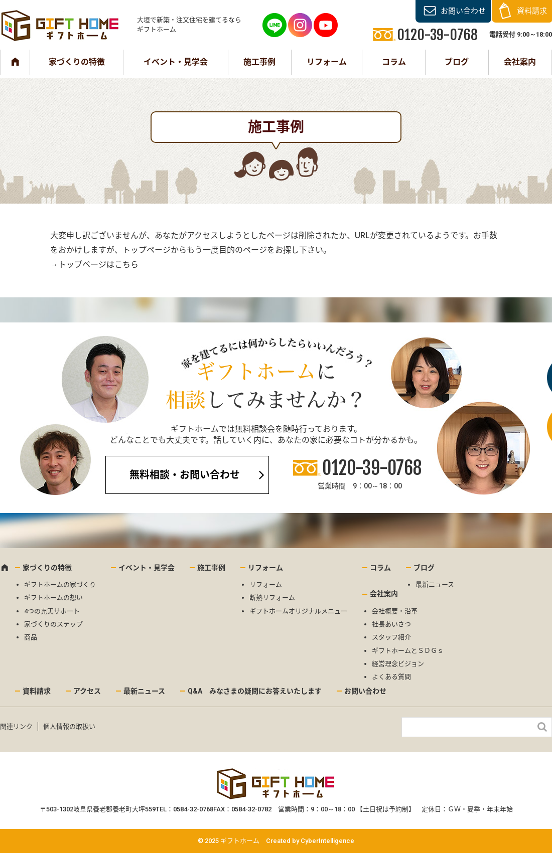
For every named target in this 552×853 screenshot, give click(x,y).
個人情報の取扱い (69, 726)
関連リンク (16, 726)
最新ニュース (435, 584)
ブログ (457, 62)
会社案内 (520, 62)
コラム (394, 62)
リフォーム (327, 62)
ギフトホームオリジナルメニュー (298, 611)
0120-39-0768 (372, 468)
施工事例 (259, 62)
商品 (30, 637)
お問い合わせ (463, 11)
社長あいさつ (391, 624)
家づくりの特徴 (77, 62)
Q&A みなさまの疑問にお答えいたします (255, 691)
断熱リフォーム (272, 597)
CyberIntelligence (327, 840)
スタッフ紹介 (391, 637)
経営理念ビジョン (398, 663)
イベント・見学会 (176, 62)
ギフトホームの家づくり (60, 584)
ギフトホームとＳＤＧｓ (408, 650)
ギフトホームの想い (53, 597)
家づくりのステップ (53, 624)
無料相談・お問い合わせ (184, 475)
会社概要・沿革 (395, 611)
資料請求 (532, 11)
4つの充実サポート (52, 611)
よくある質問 (391, 676)
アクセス (87, 691)
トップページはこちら (98, 264)
